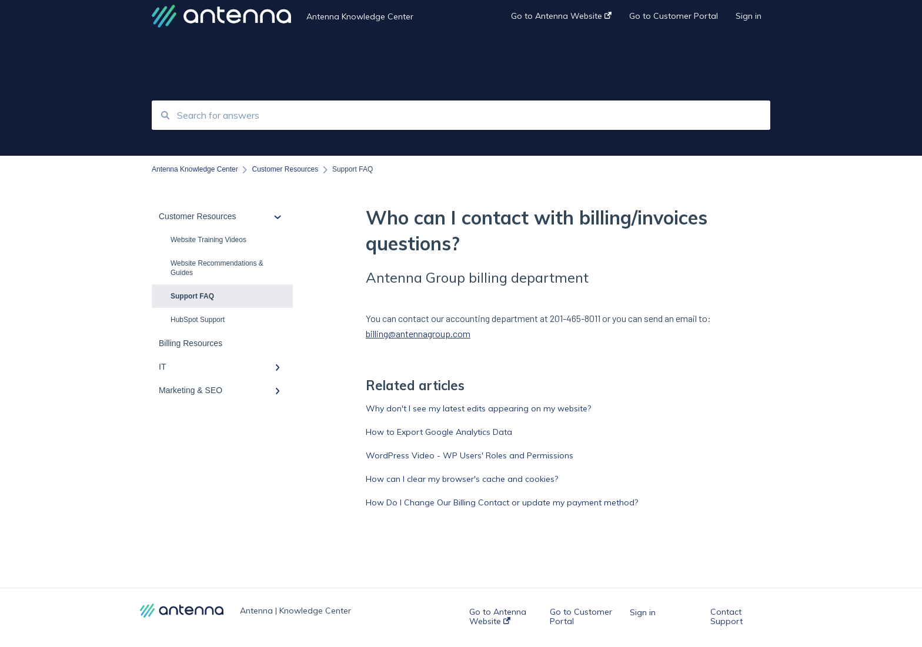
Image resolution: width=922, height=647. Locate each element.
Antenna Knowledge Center (359, 16)
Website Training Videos (208, 240)
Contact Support (726, 616)
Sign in (643, 612)
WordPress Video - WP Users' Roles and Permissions (469, 455)
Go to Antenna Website (497, 616)
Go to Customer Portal (581, 616)
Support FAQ (192, 296)
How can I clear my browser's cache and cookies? (462, 479)
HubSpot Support (198, 320)
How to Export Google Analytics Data (439, 432)
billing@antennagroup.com (418, 333)
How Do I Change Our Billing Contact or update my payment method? (502, 502)
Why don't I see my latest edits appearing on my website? (478, 408)
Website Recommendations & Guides (217, 268)
